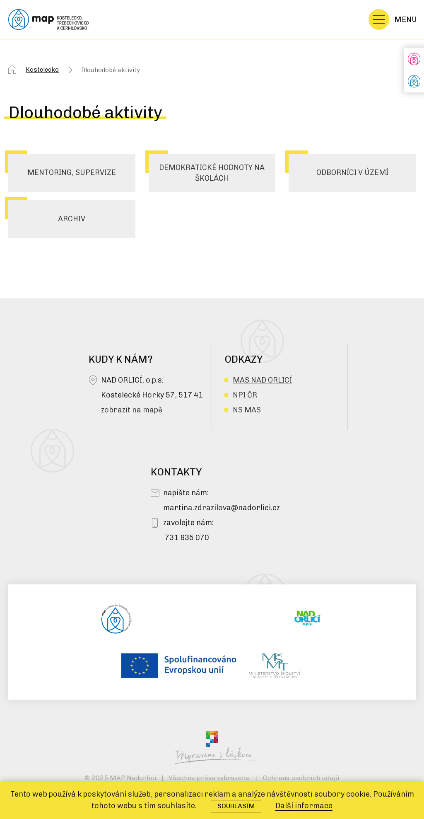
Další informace (303, 805)
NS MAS (247, 409)
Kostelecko (42, 69)
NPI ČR (245, 395)
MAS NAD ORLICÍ (262, 380)
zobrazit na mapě (131, 409)
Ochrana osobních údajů (301, 778)
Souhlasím (236, 806)
